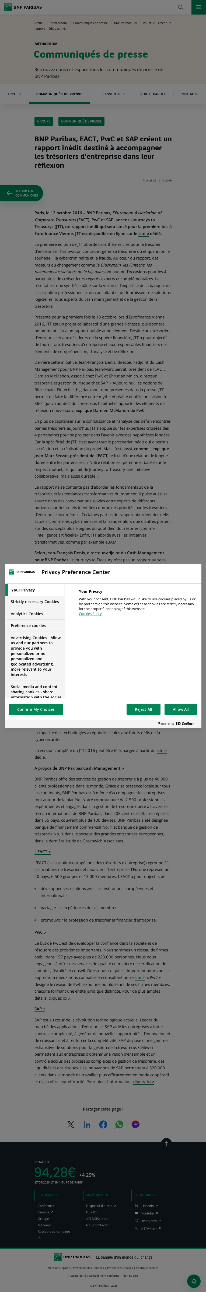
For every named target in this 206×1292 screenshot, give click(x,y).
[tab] (35, 590)
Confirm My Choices (36, 709)
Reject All (143, 709)
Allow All (181, 709)
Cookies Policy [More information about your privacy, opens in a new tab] (90, 613)
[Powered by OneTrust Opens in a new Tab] (178, 724)
